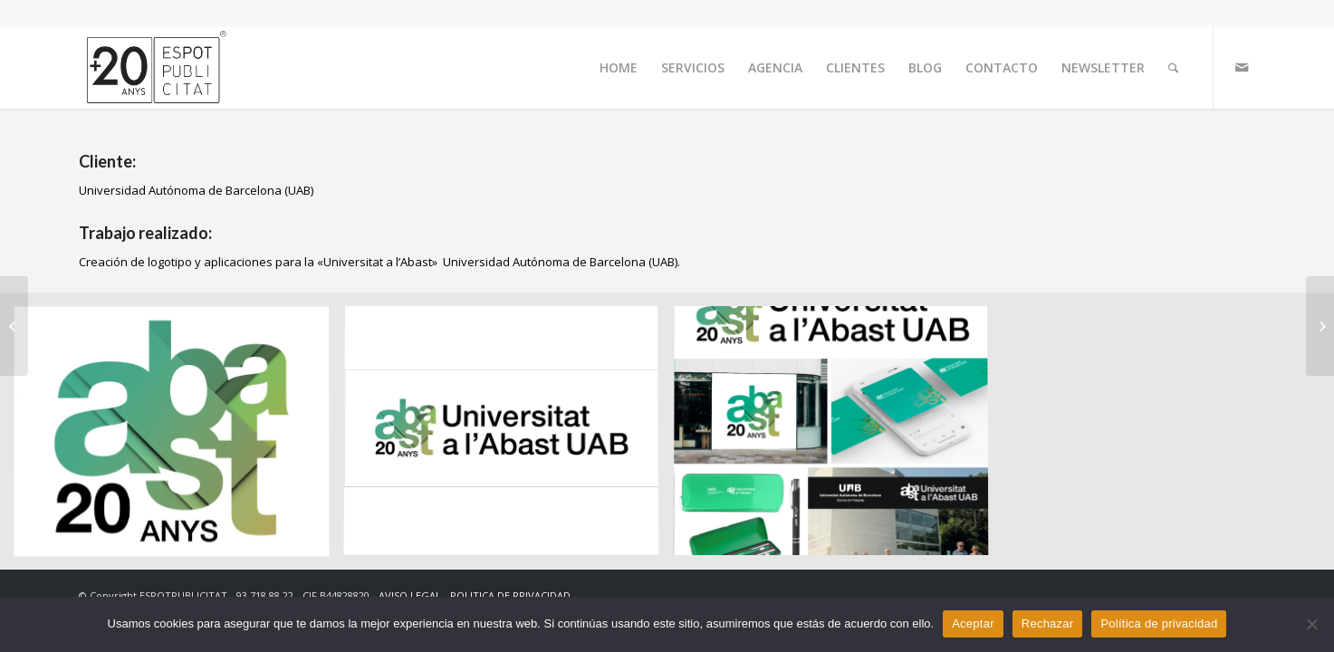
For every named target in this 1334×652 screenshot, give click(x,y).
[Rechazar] (1311, 624)
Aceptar (973, 623)
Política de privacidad (1158, 623)
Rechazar (1048, 623)
